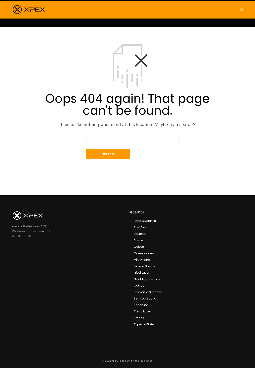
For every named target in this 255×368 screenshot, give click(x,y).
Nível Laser (141, 262)
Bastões (140, 217)
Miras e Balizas (144, 256)
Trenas (139, 308)
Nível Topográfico (147, 269)
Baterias (140, 224)
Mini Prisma (142, 250)
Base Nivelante (145, 211)
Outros (139, 275)
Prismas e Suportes (148, 282)
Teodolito (141, 295)
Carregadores (144, 243)
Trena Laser (142, 301)
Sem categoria (145, 288)
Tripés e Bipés (144, 314)
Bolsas (138, 230)
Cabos (139, 237)
